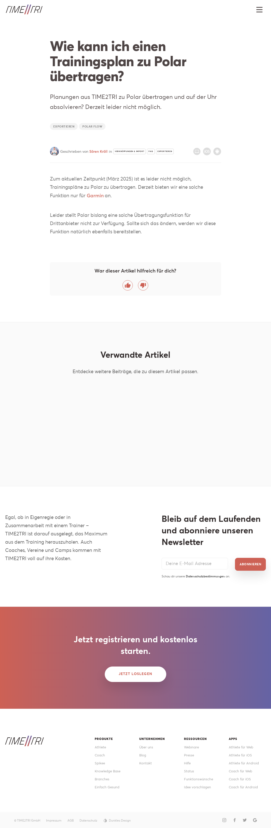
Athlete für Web (242, 744)
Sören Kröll (98, 151)
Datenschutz (88, 819)
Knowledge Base (109, 769)
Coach (100, 752)
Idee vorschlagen (198, 786)
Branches (102, 777)
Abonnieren (250, 561)
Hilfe (188, 761)
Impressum (54, 819)
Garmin (95, 195)
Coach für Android (244, 786)
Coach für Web (241, 769)
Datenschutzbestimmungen (205, 573)
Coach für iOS (240, 777)
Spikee (100, 761)
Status (189, 769)
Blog (143, 752)
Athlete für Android (245, 761)
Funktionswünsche (199, 777)
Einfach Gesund (108, 786)
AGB (70, 819)
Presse (189, 752)
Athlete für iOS (241, 752)
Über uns (146, 744)
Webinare (192, 744)
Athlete (101, 744)
